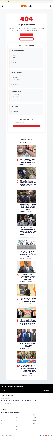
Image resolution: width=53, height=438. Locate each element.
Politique (15, 53)
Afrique (22, 234)
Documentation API (17, 109)
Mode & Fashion (16, 79)
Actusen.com (3, 427)
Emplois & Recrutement (18, 82)
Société (14, 55)
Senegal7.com (19, 421)
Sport (14, 60)
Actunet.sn (3, 430)
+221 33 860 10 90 (18, 400)
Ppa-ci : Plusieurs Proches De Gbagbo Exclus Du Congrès (28, 345)
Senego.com (19, 415)
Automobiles (15, 75)
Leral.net (3, 415)
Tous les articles (16, 99)
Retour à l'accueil (26, 35)
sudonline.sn (19, 424)
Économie (15, 57)
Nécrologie (15, 84)
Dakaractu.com (19, 430)
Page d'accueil (16, 94)
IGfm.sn (2, 421)
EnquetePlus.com (36, 415)
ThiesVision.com (19, 418)
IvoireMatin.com (36, 418)
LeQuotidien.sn (19, 427)
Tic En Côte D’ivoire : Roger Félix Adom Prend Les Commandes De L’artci (28, 299)
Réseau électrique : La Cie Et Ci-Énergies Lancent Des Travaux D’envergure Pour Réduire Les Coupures (28, 183)
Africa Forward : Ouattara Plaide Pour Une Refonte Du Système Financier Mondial (28, 207)
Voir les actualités (26, 39)
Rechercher (26, 126)
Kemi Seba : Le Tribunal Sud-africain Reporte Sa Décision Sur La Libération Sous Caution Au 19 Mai (28, 230)
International (15, 65)
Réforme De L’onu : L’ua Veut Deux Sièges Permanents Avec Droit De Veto (28, 254)
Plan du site (15, 111)
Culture (14, 62)
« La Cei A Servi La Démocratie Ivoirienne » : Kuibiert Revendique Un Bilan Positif (28, 277)
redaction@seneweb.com (12, 412)
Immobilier (15, 77)
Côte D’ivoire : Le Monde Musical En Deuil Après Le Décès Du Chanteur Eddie (27, 160)
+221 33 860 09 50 (30, 400)
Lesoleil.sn (3, 418)
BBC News (35, 421)
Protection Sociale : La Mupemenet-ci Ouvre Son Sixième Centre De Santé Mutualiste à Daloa (28, 322)
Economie (22, 187)
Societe (21, 164)
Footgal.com (3, 424)
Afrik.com (35, 424)
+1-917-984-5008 (6, 406)
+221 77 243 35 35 (6, 400)
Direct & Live (16, 96)
